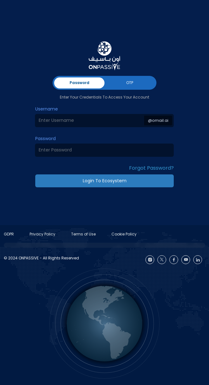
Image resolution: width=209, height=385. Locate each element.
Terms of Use (83, 234)
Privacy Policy (42, 234)
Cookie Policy (124, 234)
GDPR (9, 234)
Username (46, 109)
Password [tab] (79, 82)
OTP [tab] (129, 82)
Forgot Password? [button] (151, 168)
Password (45, 138)
